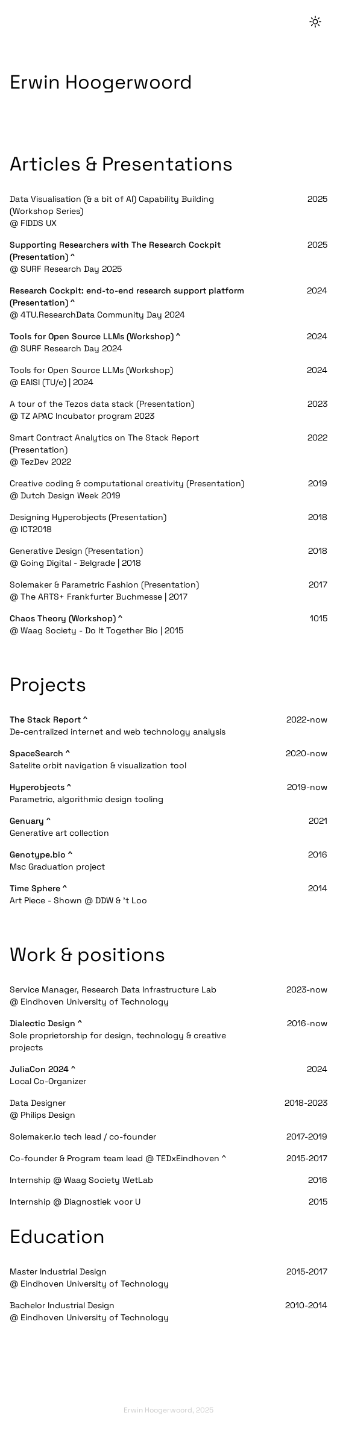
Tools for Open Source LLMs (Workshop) (92, 336)
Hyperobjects (37, 787)
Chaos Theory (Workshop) (63, 618)
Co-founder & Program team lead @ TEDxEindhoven (114, 1158)
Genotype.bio (38, 854)
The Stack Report (45, 719)
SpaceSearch (36, 753)
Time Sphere (35, 888)
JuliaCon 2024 (39, 1069)
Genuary (27, 820)
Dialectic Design (42, 1023)
